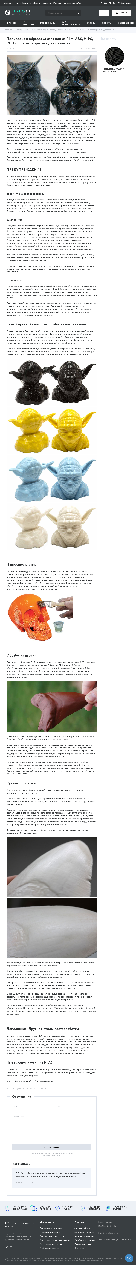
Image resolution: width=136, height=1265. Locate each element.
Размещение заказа (84, 1244)
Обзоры (36, 3)
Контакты (26, 3)
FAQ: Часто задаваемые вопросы (19, 1225)
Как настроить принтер (52, 1236)
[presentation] (31, 1136)
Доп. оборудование (71, 23)
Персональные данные (51, 1244)
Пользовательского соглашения (90, 1260)
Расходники (48, 23)
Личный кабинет (82, 1228)
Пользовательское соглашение (55, 1240)
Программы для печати (51, 1232)
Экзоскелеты (126, 23)
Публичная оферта (49, 1248)
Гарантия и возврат (84, 1236)
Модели (57, 3)
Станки (91, 23)
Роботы (106, 23)
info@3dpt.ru (111, 1233)
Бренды (11, 23)
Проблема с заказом (84, 1240)
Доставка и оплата (12, 3)
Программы (46, 3)
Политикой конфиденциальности (17, 1260)
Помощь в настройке (72, 3)
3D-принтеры (28, 23)
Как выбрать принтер (51, 1228)
